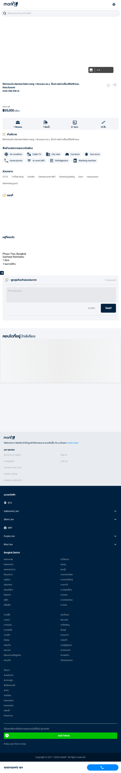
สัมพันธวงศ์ (9, 685)
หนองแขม (8, 700)
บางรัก (7, 635)
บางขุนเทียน (66, 589)
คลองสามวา (9, 569)
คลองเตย (8, 559)
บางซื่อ (7, 614)
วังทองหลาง (66, 660)
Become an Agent (12, 455)
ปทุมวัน (7, 645)
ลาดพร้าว (64, 655)
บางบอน (8, 624)
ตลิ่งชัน (7, 605)
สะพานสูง (8, 680)
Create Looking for (13, 480)
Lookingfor (9, 461)
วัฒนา (7, 670)
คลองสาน (8, 564)
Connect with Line (12, 467)
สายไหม (7, 695)
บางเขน (64, 594)
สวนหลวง (8, 675)
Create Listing (10, 474)
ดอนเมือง (8, 589)
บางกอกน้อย (66, 574)
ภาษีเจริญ (64, 624)
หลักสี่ (6, 710)
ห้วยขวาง (8, 715)
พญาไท (7, 660)
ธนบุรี (63, 569)
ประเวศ (7, 650)
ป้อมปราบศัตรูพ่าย (12, 655)
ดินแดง (7, 594)
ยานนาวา (64, 635)
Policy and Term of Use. (15, 744)
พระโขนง (64, 614)
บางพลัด (8, 630)
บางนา (7, 619)
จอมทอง (8, 584)
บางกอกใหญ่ (66, 579)
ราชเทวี (63, 640)
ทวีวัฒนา (64, 559)
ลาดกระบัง (65, 650)
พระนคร (64, 619)
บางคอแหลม (66, 599)
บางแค (63, 605)
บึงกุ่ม (6, 640)
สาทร (6, 690)
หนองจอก (9, 705)
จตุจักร (7, 579)
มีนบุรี (63, 630)
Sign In (63, 455)
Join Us (64, 461)
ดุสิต (6, 599)
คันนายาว (8, 574)
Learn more (72, 443)
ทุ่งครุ (63, 564)
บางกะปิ (64, 584)
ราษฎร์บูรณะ (66, 645)
